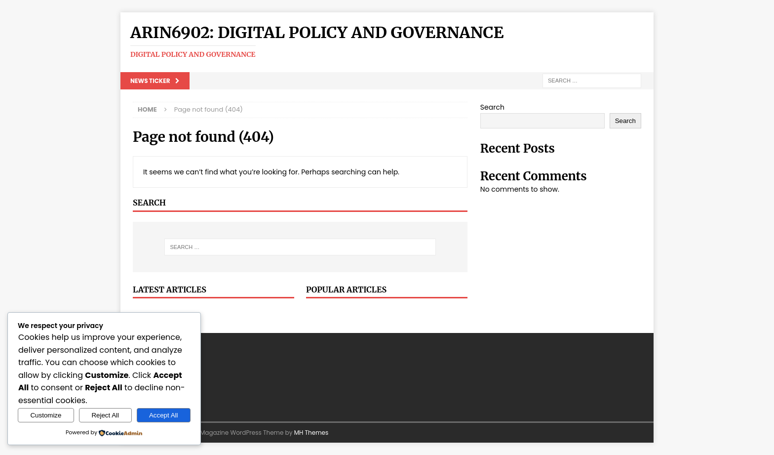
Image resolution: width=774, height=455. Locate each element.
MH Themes (311, 432)
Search (492, 107)
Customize (45, 415)
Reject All (105, 415)
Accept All (163, 415)
